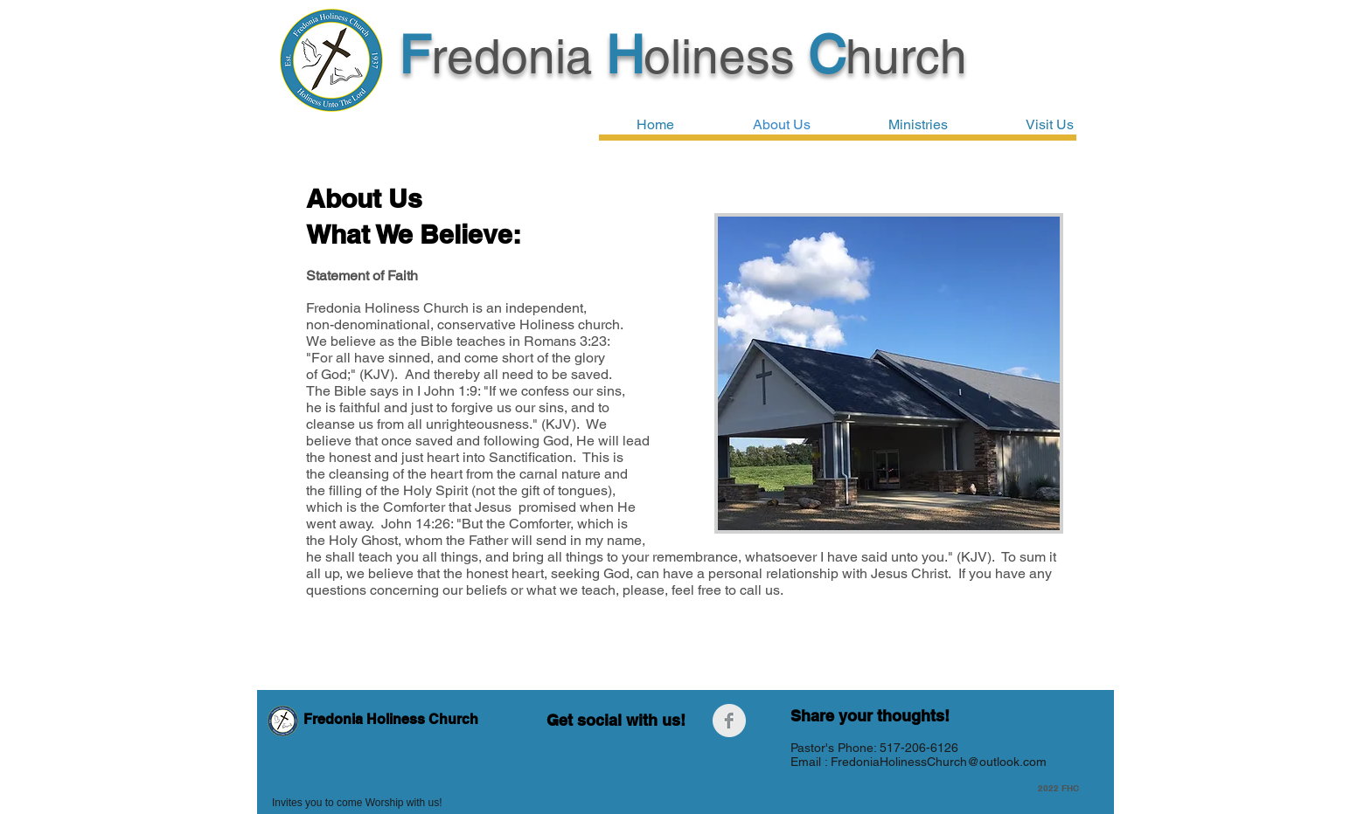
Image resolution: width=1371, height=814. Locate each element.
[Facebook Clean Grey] (729, 720)
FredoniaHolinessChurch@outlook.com (939, 762)
